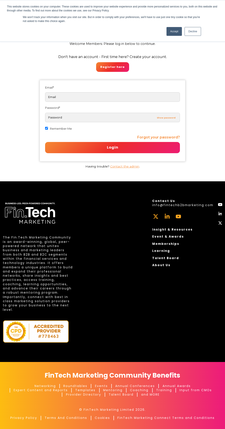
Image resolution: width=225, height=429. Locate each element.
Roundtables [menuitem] (75, 386)
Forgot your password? (158, 137)
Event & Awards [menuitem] (168, 236)
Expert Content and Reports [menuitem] (41, 390)
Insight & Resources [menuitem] (172, 229)
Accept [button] (174, 31)
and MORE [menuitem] (150, 394)
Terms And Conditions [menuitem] (66, 418)
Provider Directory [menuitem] (83, 394)
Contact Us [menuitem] (163, 201)
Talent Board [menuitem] (165, 258)
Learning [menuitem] (161, 251)
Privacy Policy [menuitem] (23, 418)
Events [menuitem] (101, 386)
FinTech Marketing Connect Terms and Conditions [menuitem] (166, 418)
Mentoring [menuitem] (113, 390)
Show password (166, 117)
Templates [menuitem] (85, 390)
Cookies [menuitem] (102, 418)
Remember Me (61, 128)
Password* (52, 107)
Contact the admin (124, 166)
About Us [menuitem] (161, 265)
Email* (49, 87)
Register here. (112, 67)
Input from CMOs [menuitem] (195, 390)
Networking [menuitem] (45, 386)
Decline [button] (192, 31)
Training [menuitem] (164, 390)
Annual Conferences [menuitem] (135, 386)
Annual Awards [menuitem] (177, 386)
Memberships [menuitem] (165, 244)
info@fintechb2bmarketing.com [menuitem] (182, 205)
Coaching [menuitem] (139, 390)
